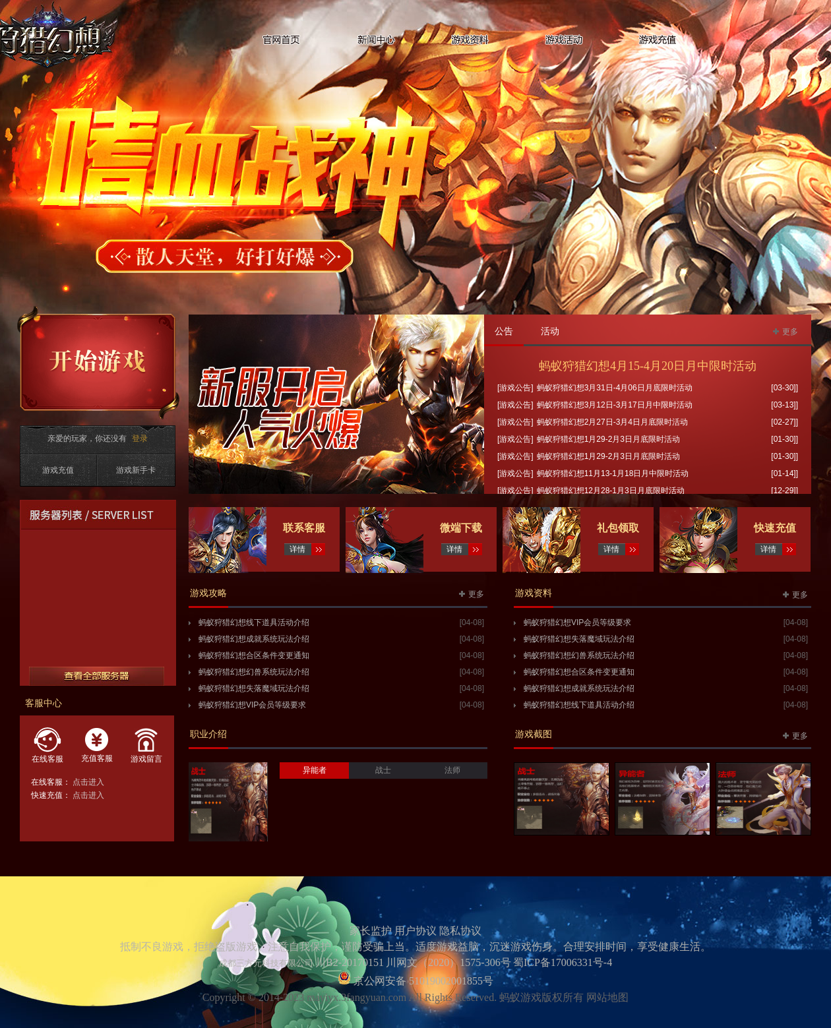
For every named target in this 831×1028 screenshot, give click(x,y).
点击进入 (88, 782)
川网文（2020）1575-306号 (448, 962)
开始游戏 (98, 362)
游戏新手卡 (136, 470)
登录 (140, 438)
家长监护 (371, 930)
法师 (452, 770)
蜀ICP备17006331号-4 (562, 962)
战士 (383, 770)
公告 (504, 331)
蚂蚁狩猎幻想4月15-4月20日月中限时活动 (647, 366)
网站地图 (607, 997)
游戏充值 (58, 470)
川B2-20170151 (349, 962)
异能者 (314, 770)
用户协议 (415, 930)
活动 (550, 331)
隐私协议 (460, 930)
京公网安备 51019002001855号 (422, 980)
